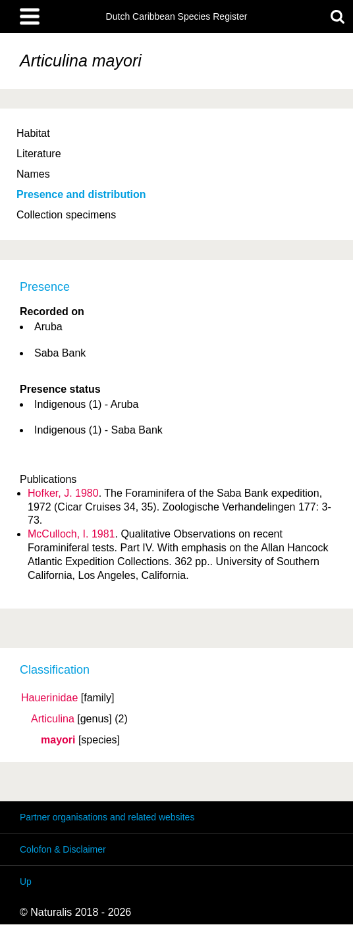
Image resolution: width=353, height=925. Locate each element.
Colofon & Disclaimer (63, 849)
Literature (38, 153)
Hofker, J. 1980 (63, 493)
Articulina (52, 719)
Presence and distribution (81, 194)
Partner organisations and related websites (107, 817)
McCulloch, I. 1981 (71, 533)
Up (26, 881)
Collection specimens (66, 214)
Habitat (33, 133)
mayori (58, 740)
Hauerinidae (49, 698)
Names (33, 174)
